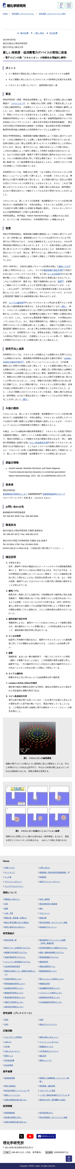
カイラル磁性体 (17, 302)
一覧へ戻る (39, 33)
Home (5, 14)
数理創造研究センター (48, 971)
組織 (6, 908)
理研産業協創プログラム (49, 957)
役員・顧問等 (44, 899)
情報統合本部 (44, 984)
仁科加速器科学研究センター (50, 1002)
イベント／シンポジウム (49, 1042)
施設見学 (42, 1056)
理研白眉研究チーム (47, 966)
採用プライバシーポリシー (49, 882)
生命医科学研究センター (14, 988)
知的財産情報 (9, 1078)
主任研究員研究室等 (12, 966)
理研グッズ (8, 1056)
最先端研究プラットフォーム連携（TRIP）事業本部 (52, 941)
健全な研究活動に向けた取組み (16, 922)
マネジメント (44, 913)
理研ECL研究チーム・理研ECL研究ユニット (20, 972)
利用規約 (42, 877)
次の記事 (53, 33)
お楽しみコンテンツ (12, 1051)
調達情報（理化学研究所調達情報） (54, 872)
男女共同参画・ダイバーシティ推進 (53, 922)
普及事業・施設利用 (47, 1086)
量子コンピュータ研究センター (51, 979)
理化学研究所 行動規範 (48, 904)
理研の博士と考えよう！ (49, 1037)
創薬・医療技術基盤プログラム (51, 952)
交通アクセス (9, 868)
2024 (6, 1024)
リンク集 (7, 877)
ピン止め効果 (54, 274)
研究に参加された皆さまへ (14, 927)
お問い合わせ (44, 868)
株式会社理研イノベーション (16, 1091)
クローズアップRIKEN (13, 1037)
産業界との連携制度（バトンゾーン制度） (54, 1079)
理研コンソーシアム (12, 1095)
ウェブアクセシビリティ (14, 886)
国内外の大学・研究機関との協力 (52, 1100)
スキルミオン (18, 103)
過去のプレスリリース (48, 1024)
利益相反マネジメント (48, 927)
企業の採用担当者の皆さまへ (15, 1100)
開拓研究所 (43, 962)
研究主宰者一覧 (10, 940)
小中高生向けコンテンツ (49, 1051)
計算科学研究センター (13, 979)
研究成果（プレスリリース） (23, 14)
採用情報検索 (9, 1113)
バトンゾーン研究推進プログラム (17, 962)
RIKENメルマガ (48, 1136)
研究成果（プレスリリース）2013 (52, 14)
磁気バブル (64, 266)
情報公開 (42, 918)
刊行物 (7, 1047)
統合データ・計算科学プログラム (17, 948)
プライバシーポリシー (13, 882)
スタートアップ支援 (47, 1091)
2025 (41, 1020)
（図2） (24, 399)
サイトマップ (9, 872)
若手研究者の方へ (46, 1113)
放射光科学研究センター (14, 1007)
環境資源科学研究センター (14, 997)
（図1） (63, 306)
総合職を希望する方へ (13, 1117)
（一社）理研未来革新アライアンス (54, 1095)
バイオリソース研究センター (50, 993)
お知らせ (7, 1042)
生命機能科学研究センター (49, 988)
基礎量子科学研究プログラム (15, 952)
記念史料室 (8, 1065)
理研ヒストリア (45, 1060)
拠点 (41, 908)
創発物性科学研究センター (15, 494)
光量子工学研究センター (14, 1002)
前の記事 (24, 33)
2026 (6, 1020)
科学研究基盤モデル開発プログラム (53, 948)
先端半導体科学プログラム (14, 957)
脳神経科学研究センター (14, 993)
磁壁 (61, 281)
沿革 (6, 904)
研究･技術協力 (10, 1086)
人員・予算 (8, 913)
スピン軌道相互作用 (39, 442)
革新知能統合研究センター (14, 984)
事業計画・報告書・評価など (15, 918)
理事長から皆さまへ (12, 899)
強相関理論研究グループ (54, 494)
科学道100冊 (9, 1060)
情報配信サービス (46, 1047)
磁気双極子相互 (54, 270)
